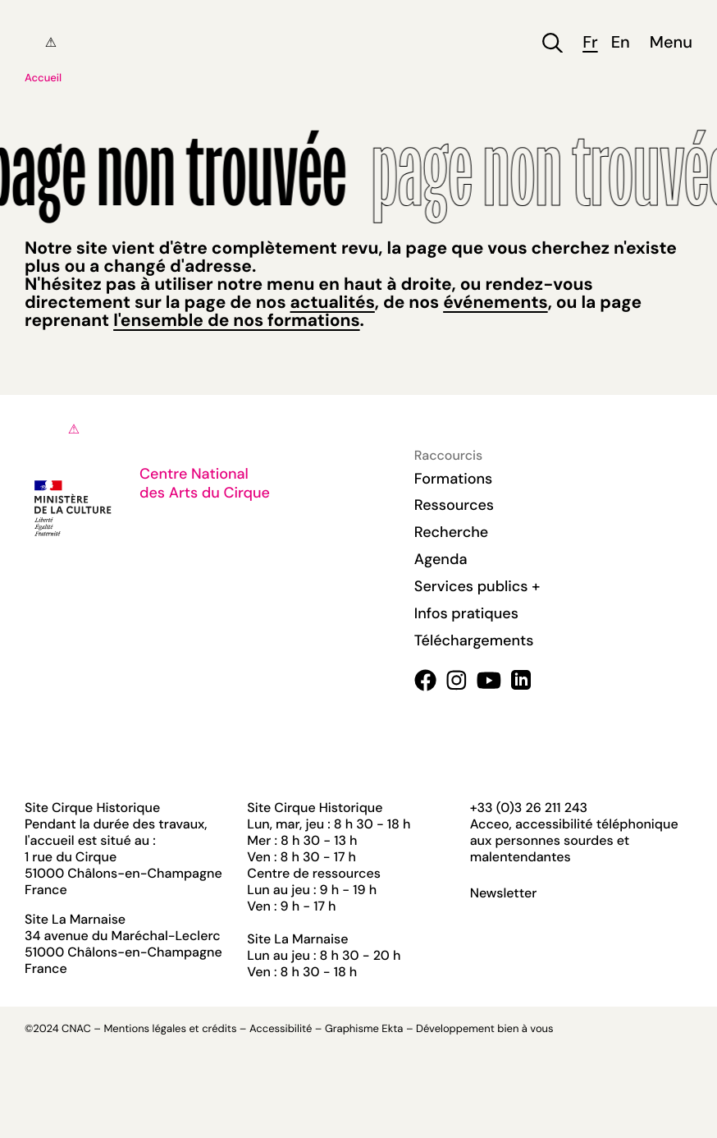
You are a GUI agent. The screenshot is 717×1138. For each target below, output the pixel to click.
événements (495, 302)
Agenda (441, 559)
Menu (671, 43)
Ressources (454, 505)
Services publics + (477, 586)
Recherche (451, 532)
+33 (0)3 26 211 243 (528, 807)
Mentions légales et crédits (169, 1029)
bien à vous (525, 1029)
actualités (332, 302)
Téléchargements (474, 640)
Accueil (43, 78)
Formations (453, 479)
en (620, 43)
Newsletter (503, 893)
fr (589, 43)
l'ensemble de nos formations (236, 320)
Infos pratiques (466, 613)
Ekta (392, 1029)
